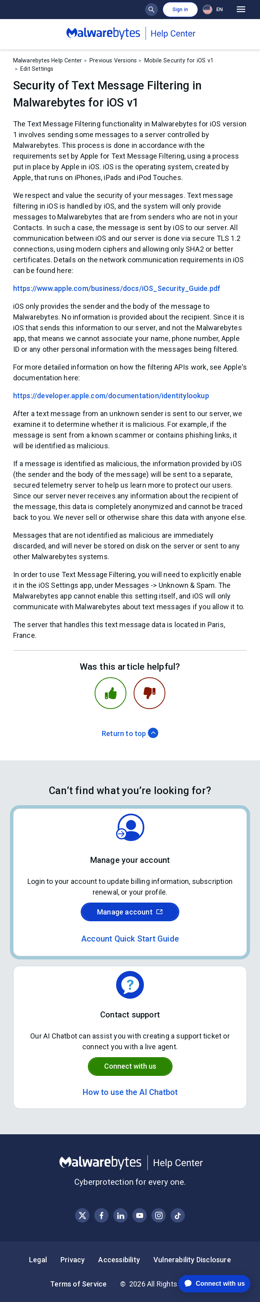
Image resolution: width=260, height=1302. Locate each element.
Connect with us (130, 1066)
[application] (208, 1283)
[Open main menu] (241, 9)
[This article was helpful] (110, 693)
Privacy (72, 1260)
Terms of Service (78, 1284)
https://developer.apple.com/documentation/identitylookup (111, 395)
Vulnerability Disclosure (192, 1260)
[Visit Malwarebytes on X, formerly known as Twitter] (82, 1215)
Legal (38, 1260)
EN (213, 9)
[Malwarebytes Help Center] (130, 1162)
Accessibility (119, 1260)
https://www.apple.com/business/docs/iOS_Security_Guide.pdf (117, 288)
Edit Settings (37, 69)
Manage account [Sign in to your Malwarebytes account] (130, 912)
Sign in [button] (180, 9)
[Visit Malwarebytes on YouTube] (139, 1215)
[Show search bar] (151, 9)
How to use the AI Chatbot (130, 1092)
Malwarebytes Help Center (47, 60)
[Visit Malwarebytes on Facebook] (101, 1215)
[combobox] (214, 9)
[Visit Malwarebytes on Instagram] (158, 1215)
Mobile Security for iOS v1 (178, 60)
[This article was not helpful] (149, 693)
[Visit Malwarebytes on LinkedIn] (120, 1215)
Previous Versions (113, 60)
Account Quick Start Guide (130, 939)
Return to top (130, 733)
